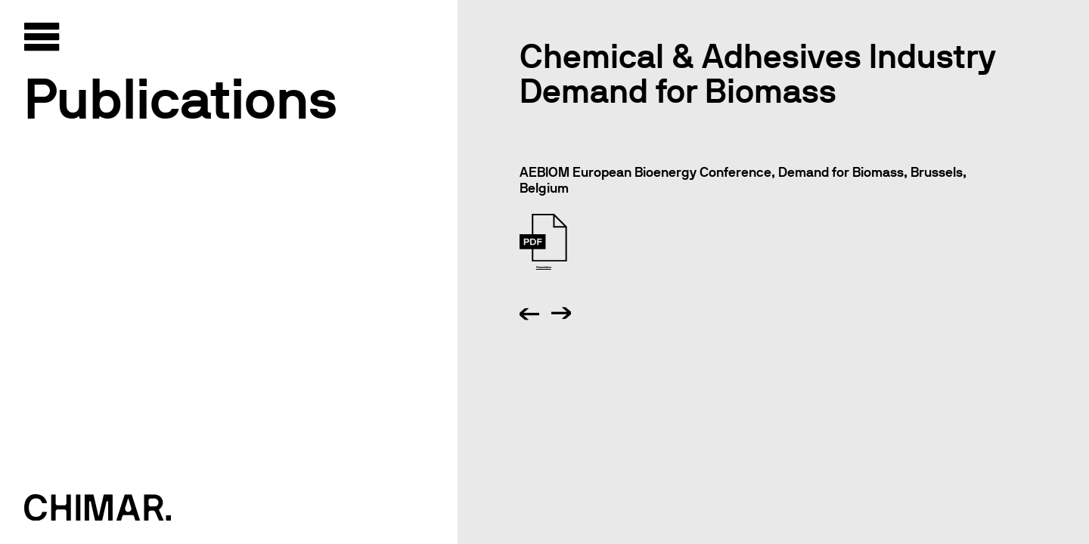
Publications (180, 98)
